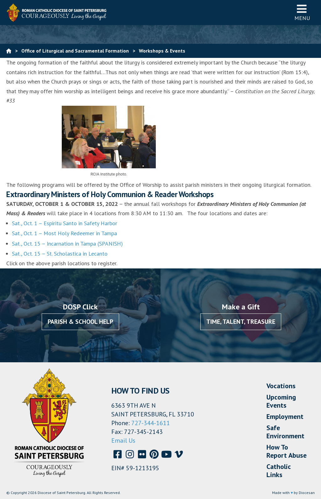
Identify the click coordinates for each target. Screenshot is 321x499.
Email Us (123, 440)
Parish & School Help (80, 322)
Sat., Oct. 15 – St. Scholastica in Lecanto (60, 253)
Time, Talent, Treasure (240, 322)
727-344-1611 (150, 423)
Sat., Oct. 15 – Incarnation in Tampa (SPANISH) (67, 243)
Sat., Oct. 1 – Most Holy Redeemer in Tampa (64, 233)
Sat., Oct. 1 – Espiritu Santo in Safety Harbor (64, 223)
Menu (302, 12)
